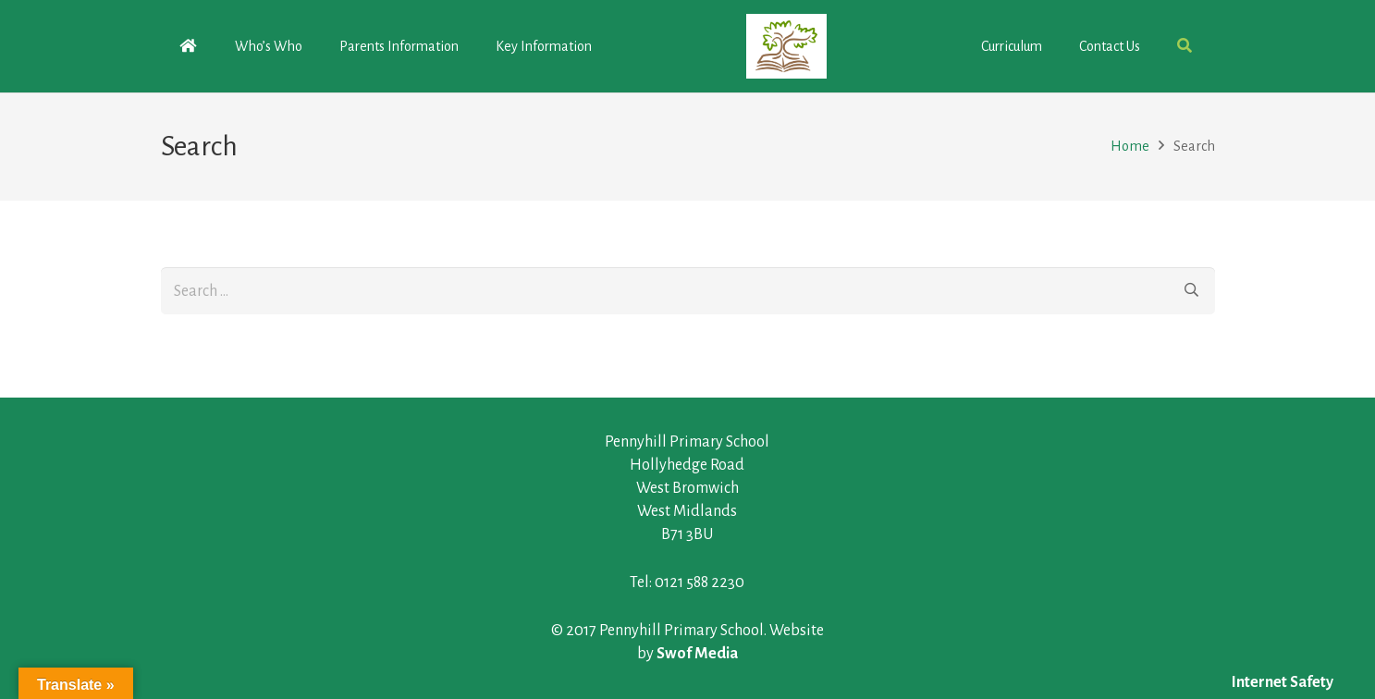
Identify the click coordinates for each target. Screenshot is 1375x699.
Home (1130, 146)
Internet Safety (1282, 682)
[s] (688, 290)
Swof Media (697, 653)
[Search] (1191, 290)
